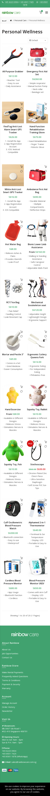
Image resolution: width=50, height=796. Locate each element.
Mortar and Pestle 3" (13, 354)
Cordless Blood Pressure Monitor (13, 582)
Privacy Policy (20, 788)
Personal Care (20, 20)
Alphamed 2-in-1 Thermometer (37, 524)
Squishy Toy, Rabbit (37, 409)
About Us (6, 649)
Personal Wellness (37, 20)
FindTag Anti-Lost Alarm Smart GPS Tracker (13, 129)
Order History (8, 707)
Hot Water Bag (13, 244)
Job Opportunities (10, 653)
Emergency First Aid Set (37, 73)
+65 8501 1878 (9, 756)
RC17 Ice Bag (12, 302)
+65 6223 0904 (11, 2)
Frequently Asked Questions (15, 676)
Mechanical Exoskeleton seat (37, 304)
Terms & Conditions (11, 680)
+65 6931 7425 (27, 2)
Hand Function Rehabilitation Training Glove (37, 129)
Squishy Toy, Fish (13, 464)
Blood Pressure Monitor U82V (37, 582)
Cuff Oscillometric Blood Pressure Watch (13, 525)
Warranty (6, 688)
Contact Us (7, 657)
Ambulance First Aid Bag (37, 191)
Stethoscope (37, 464)
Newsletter (7, 711)
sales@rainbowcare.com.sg (23, 762)
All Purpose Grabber (12, 71)
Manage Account (9, 703)
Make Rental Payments (12, 672)
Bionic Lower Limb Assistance (37, 246)
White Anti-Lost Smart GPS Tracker (13, 191)
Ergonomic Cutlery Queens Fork (37, 356)
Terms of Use (35, 788)
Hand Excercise (13, 409)
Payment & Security (11, 684)
